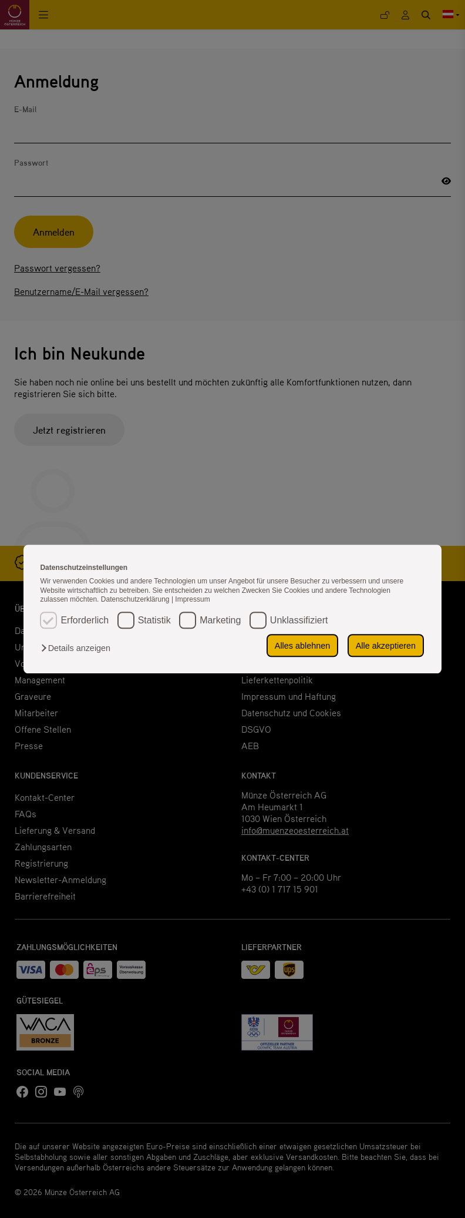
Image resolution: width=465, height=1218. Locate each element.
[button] (78, 648)
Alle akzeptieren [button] (386, 645)
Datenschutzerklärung (136, 600)
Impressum (192, 600)
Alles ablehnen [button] (304, 645)
